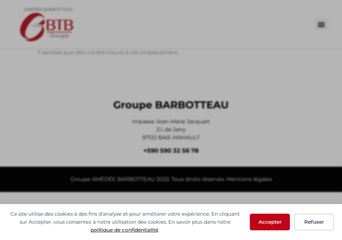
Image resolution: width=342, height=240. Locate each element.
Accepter (270, 222)
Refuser (314, 222)
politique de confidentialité (124, 230)
